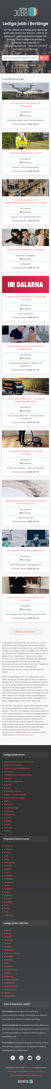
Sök (43, 57)
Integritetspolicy (34, 1075)
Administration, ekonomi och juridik (18, 762)
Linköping (8, 889)
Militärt (7, 801)
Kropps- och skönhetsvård (15, 794)
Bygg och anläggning (13, 765)
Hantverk (7, 778)
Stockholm (8, 846)
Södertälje (8, 879)
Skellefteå (8, 875)
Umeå (6, 872)
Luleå (6, 856)
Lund (6, 905)
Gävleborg (8, 940)
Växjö (6, 859)
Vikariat (7, 831)
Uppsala (7, 869)
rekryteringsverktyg (15, 1071)
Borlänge (8, 902)
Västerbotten (9, 983)
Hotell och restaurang (13, 781)
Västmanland (10, 989)
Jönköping (8, 882)
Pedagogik (8, 811)
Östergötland (9, 996)
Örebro (7, 993)
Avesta (7, 892)
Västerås (8, 898)
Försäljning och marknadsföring (17, 775)
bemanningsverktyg (35, 1071)
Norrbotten (8, 960)
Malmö (7, 852)
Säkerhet (7, 821)
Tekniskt (7, 824)
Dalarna (7, 933)
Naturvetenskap (10, 808)
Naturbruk (8, 804)
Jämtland (8, 947)
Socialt (7, 818)
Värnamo (8, 866)
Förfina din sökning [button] (25, 65)
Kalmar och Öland (12, 953)
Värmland (8, 976)
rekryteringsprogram (24, 735)
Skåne (6, 963)
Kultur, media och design (14, 798)
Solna (6, 908)
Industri (7, 788)
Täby (6, 912)
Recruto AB (29, 1067)
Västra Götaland (11, 979)
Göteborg (8, 849)
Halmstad (8, 895)
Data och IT (9, 771)
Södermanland (10, 970)
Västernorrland (10, 986)
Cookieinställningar (18, 1075)
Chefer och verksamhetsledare (17, 768)
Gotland (7, 937)
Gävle (6, 885)
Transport (8, 827)
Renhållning (9, 814)
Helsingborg (9, 862)
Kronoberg (8, 956)
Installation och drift (12, 791)
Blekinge (7, 930)
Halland (7, 943)
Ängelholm (8, 915)
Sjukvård (8, 785)
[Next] (25, 632)
